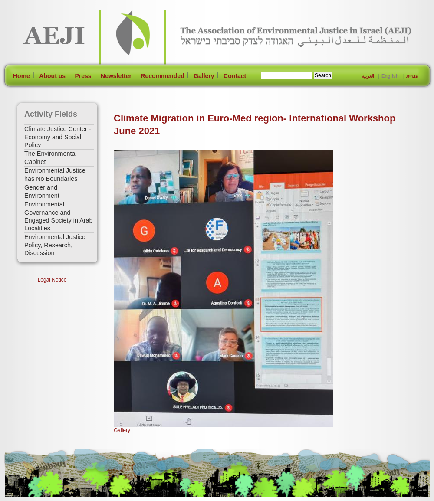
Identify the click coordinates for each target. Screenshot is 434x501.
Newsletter (116, 75)
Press (83, 75)
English (390, 76)
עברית (412, 76)
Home (21, 75)
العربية (368, 76)
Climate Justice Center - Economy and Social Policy (57, 136)
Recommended (162, 75)
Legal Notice (52, 280)
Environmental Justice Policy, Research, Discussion (54, 244)
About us (52, 75)
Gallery (204, 75)
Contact (235, 75)
